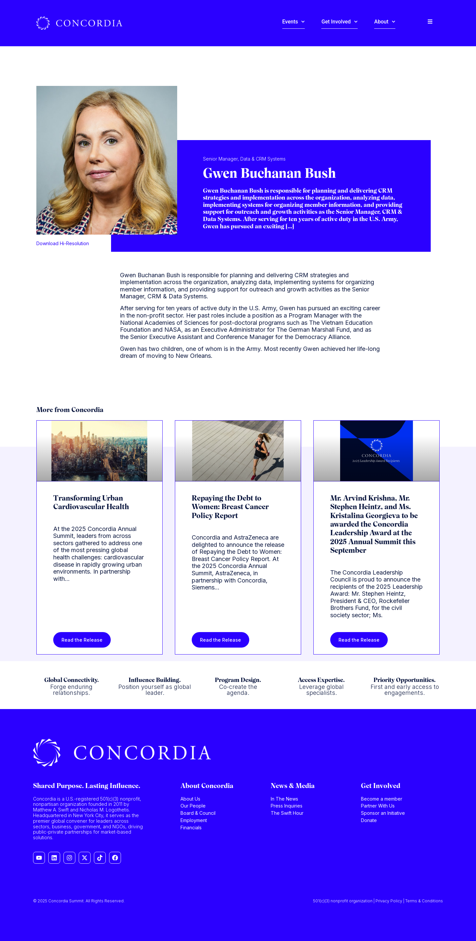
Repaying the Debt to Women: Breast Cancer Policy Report (230, 507)
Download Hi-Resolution (62, 243)
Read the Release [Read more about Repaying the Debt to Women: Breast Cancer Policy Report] (220, 640)
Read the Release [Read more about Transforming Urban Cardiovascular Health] (81, 640)
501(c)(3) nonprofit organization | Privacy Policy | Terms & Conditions (378, 900)
